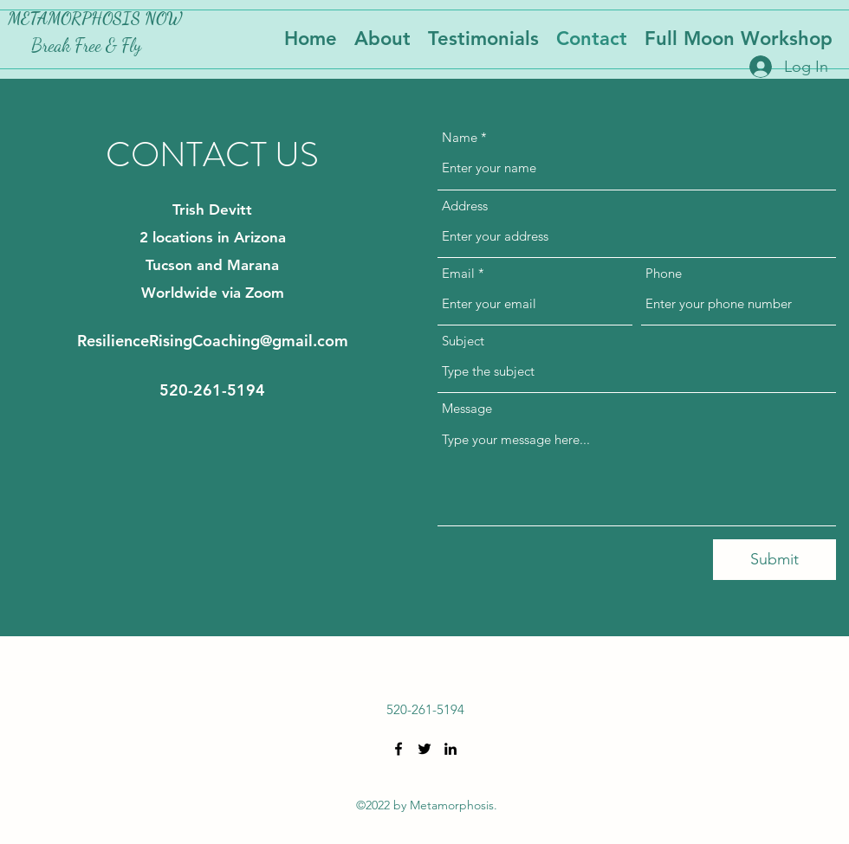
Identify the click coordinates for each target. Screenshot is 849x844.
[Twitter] (424, 748)
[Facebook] (398, 748)
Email (458, 273)
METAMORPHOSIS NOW (95, 18)
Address (465, 205)
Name (459, 137)
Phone (663, 273)
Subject (463, 340)
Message (467, 408)
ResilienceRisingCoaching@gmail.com (212, 341)
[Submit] (774, 559)
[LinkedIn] (450, 748)
